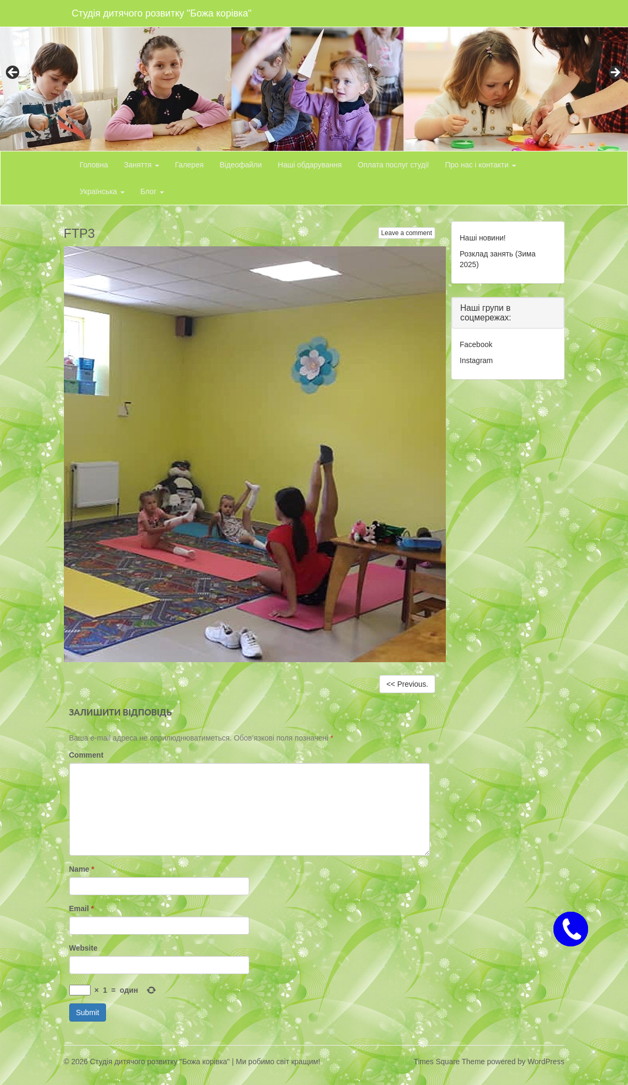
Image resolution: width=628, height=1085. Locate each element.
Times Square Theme (449, 1061)
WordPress (546, 1061)
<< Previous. (407, 684)
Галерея (189, 164)
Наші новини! (482, 238)
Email (81, 908)
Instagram (476, 360)
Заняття (141, 164)
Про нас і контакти (480, 164)
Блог (152, 191)
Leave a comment (406, 233)
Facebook (476, 344)
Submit (88, 1012)
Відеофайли (240, 164)
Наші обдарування (310, 164)
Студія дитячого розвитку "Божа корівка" (162, 13)
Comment (86, 755)
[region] (314, 75)
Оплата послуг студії (393, 164)
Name (81, 869)
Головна (94, 164)
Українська (102, 191)
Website (83, 948)
